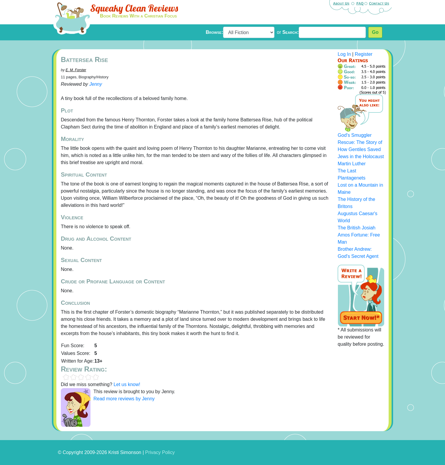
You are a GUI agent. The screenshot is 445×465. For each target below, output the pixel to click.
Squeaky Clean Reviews (134, 8)
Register (364, 54)
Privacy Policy (160, 452)
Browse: (214, 32)
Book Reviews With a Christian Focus (138, 15)
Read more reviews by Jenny (124, 398)
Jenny (95, 84)
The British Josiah (356, 227)
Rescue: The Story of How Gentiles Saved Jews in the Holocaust (361, 149)
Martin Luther (351, 163)
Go (375, 32)
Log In (344, 54)
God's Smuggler (354, 135)
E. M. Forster (76, 70)
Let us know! (127, 384)
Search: (290, 32)
